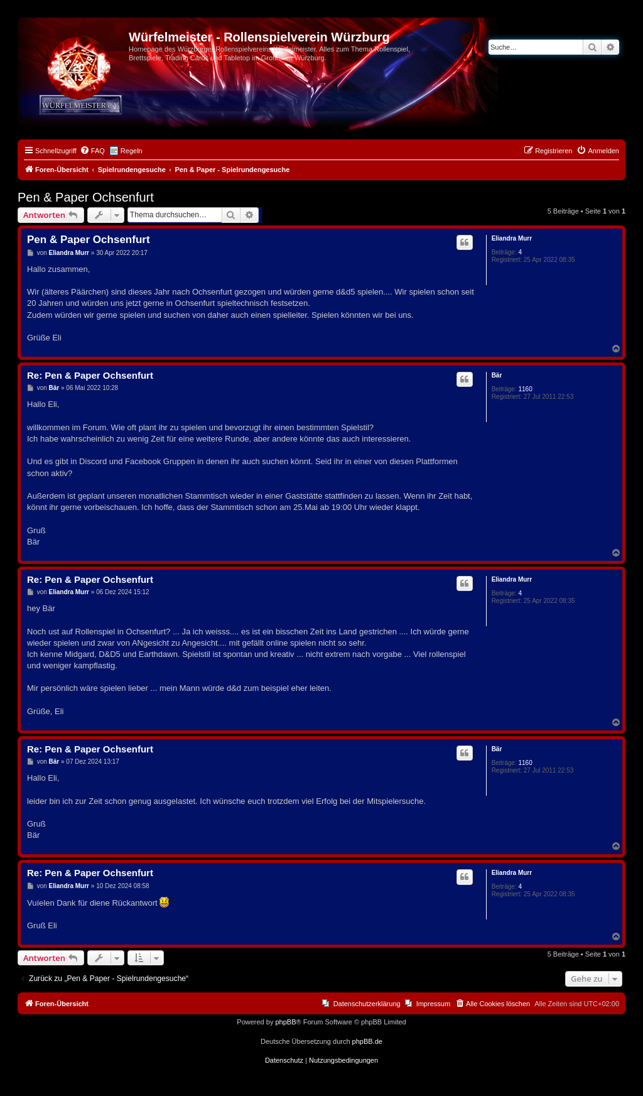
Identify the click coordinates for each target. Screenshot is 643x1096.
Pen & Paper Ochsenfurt (86, 197)
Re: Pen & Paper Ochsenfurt (90, 375)
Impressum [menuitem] (433, 1003)
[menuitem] (92, 150)
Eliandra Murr (512, 238)
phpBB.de (367, 1041)
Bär (497, 375)
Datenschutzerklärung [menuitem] (367, 1003)
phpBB (285, 1022)
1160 (525, 389)
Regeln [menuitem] (132, 151)
